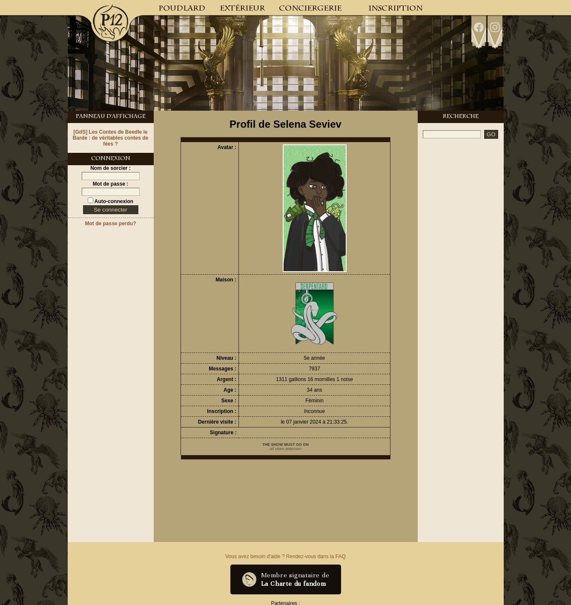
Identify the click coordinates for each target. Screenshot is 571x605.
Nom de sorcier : (110, 168)
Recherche (461, 117)
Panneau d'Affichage (111, 117)
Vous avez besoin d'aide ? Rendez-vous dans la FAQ (285, 556)
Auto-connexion (113, 201)
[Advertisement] (461, 273)
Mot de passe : (110, 184)
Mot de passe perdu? (110, 224)
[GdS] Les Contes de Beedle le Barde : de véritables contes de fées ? (110, 138)
